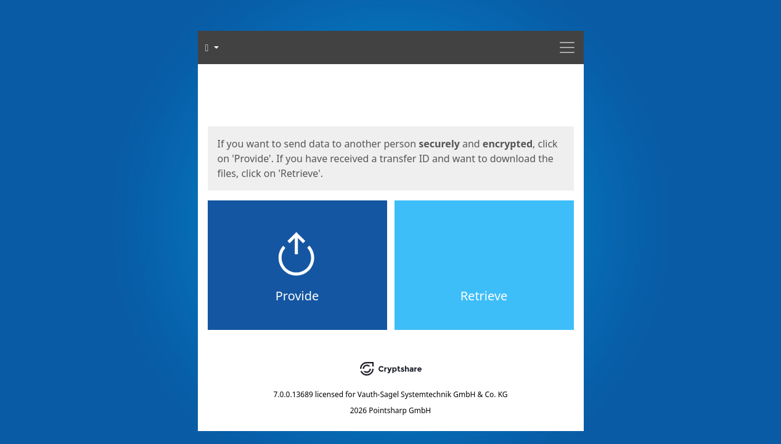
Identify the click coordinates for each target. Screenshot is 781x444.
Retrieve (484, 295)
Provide (297, 295)
